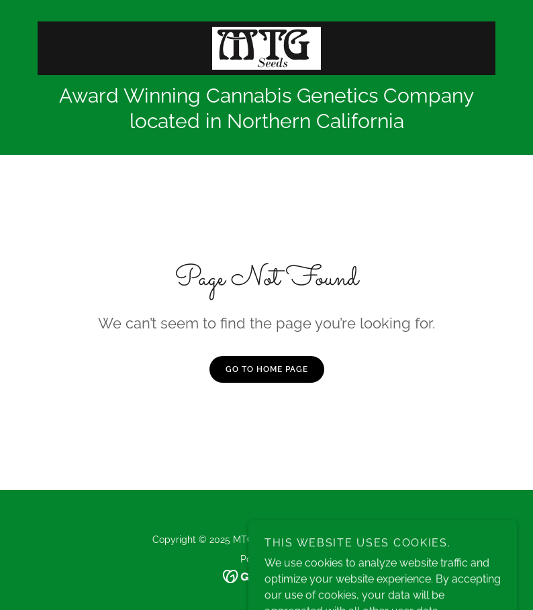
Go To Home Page (267, 369)
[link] (266, 48)
